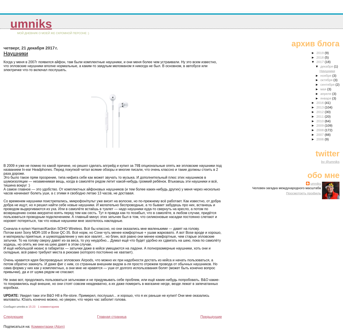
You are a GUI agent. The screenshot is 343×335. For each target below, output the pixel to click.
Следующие (13, 317)
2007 (320, 134)
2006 (320, 139)
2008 (320, 130)
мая (323, 89)
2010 (320, 121)
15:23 (31, 306)
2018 (320, 57)
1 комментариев (48, 306)
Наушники (16, 53)
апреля (326, 94)
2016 (320, 103)
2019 (320, 53)
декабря (327, 66)
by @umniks (330, 162)
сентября (327, 84)
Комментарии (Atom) (48, 326)
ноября (326, 75)
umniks (31, 23)
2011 (320, 116)
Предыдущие (211, 317)
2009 (320, 125)
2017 (320, 62)
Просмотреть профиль (303, 193)
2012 (320, 112)
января (326, 98)
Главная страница (111, 317)
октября (326, 80)
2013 (320, 107)
